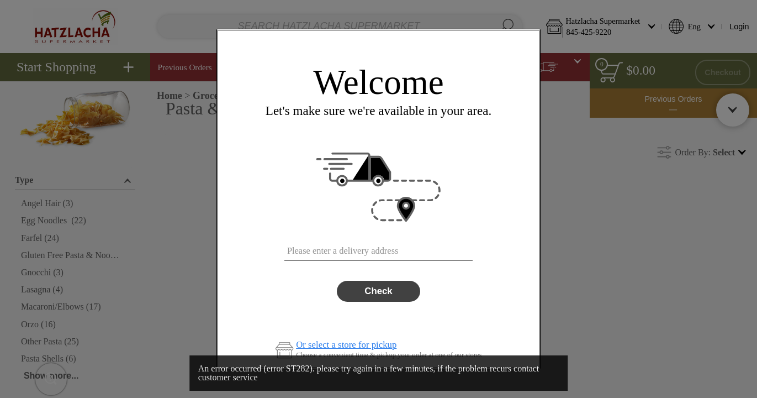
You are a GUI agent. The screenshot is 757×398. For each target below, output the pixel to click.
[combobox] (378, 247)
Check (378, 291)
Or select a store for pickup (346, 345)
